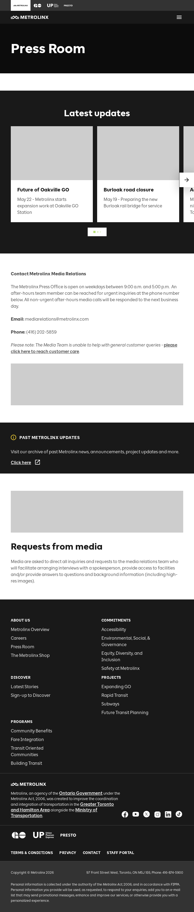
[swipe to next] (186, 180)
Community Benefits (31, 730)
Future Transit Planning (124, 712)
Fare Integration (27, 739)
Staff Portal (120, 853)
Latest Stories (24, 686)
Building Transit (26, 763)
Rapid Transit (114, 695)
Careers (18, 638)
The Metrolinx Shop (30, 655)
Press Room (22, 646)
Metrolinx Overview (30, 629)
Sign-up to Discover (30, 695)
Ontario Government (81, 793)
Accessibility (113, 629)
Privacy (67, 853)
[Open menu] (179, 17)
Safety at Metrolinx (120, 668)
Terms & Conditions (32, 853)
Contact (92, 853)
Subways (110, 704)
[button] (37, 5)
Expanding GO (116, 686)
